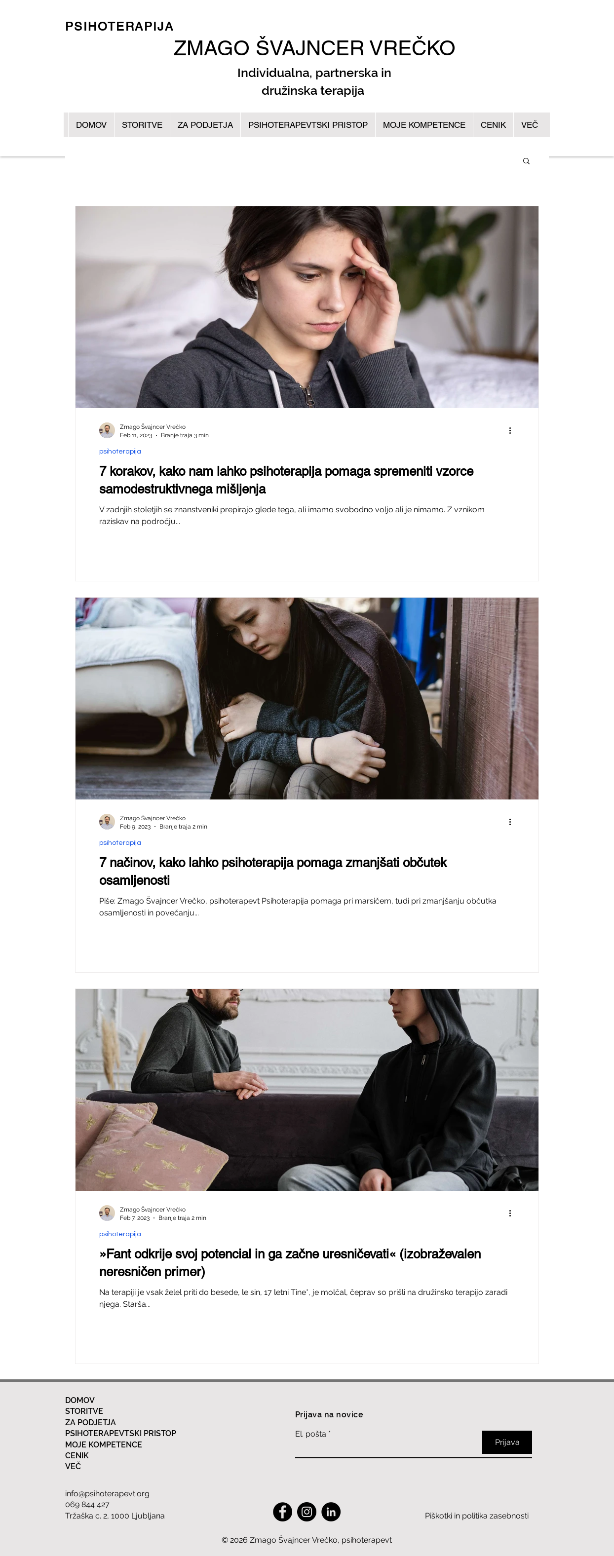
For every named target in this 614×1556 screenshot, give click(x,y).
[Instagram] (306, 1511)
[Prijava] (507, 1442)
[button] (526, 161)
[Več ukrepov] (513, 430)
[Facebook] (282, 1511)
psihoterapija (120, 451)
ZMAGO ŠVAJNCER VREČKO (315, 48)
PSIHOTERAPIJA (119, 26)
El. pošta (310, 1434)
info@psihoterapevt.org (107, 1493)
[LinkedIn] (331, 1511)
